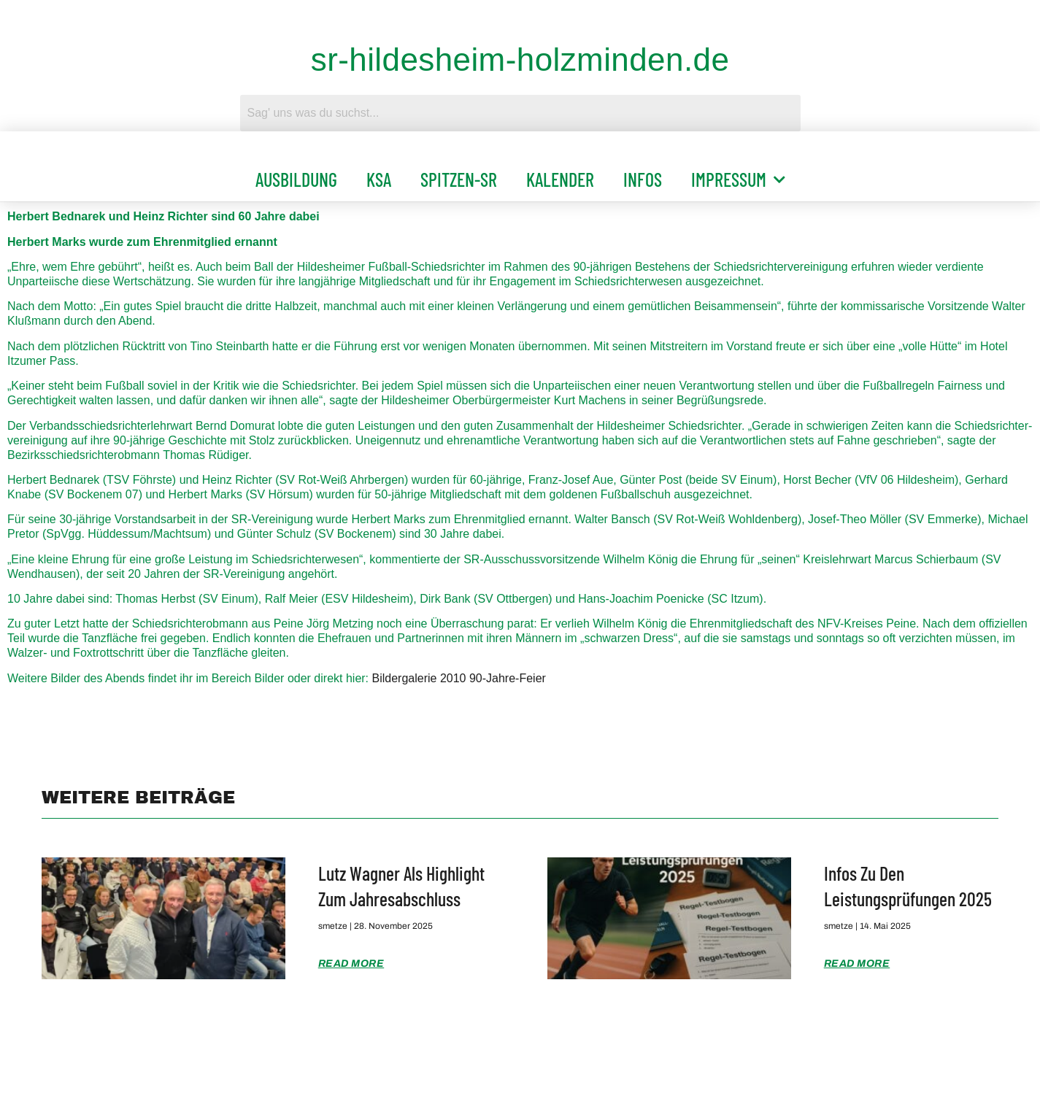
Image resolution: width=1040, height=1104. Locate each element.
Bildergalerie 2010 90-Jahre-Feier (459, 678)
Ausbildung (296, 179)
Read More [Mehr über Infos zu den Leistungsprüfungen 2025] (857, 963)
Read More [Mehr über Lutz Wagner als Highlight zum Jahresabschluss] (351, 963)
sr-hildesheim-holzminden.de (520, 59)
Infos (642, 179)
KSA (378, 179)
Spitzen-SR (458, 179)
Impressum (738, 179)
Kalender (560, 179)
